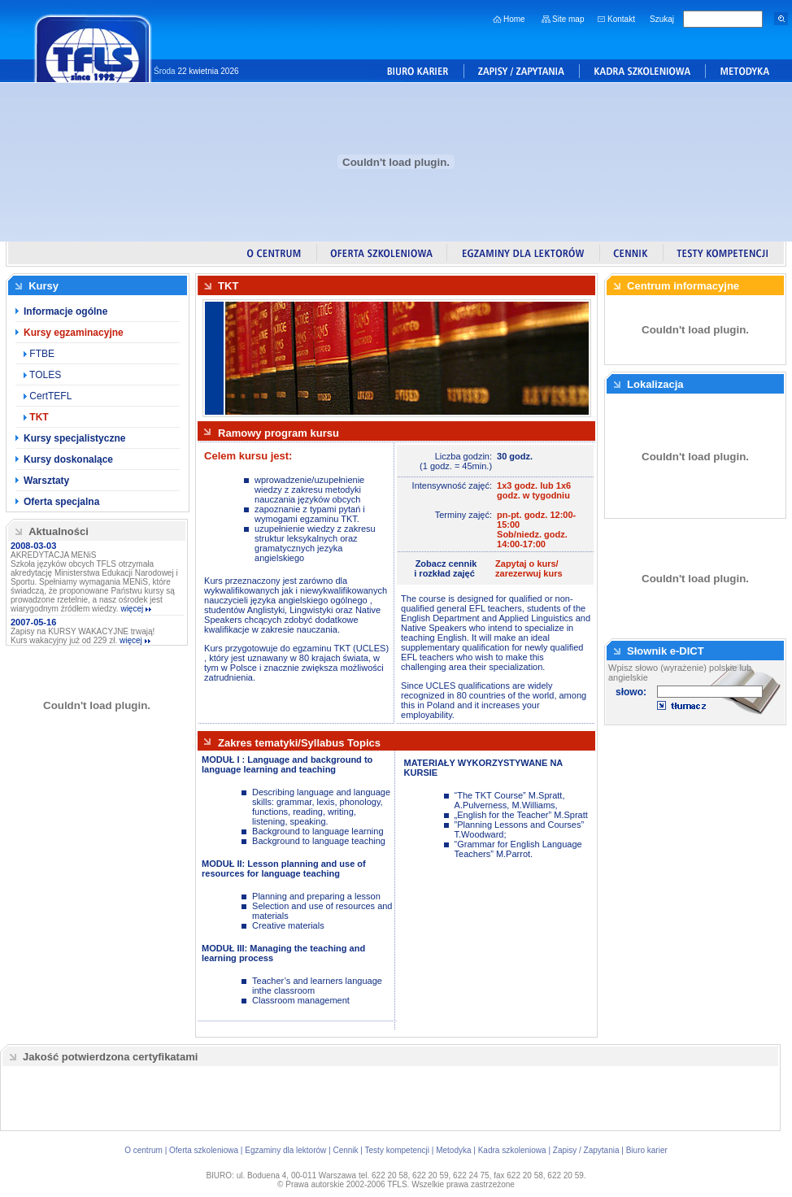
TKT (38, 417)
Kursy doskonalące (68, 459)
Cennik (345, 1150)
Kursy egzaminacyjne (74, 332)
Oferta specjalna (61, 501)
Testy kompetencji (397, 1150)
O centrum (143, 1150)
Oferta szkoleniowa (203, 1150)
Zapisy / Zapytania (586, 1150)
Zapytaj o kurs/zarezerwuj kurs (529, 568)
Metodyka (453, 1150)
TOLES (44, 375)
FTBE (40, 353)
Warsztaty (46, 480)
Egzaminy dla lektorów (285, 1150)
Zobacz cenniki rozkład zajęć (445, 568)
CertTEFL (49, 396)
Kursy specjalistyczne (74, 438)
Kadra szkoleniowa (512, 1150)
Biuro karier (647, 1150)
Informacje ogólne (65, 311)
